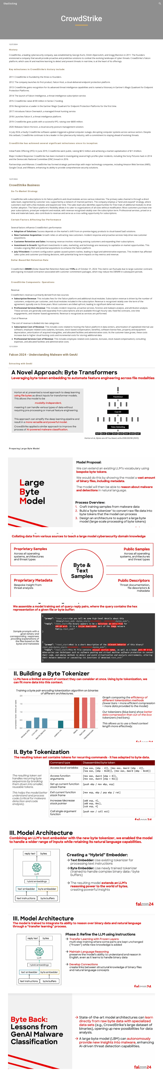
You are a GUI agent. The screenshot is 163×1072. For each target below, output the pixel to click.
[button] (160, 4)
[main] (81, 20)
